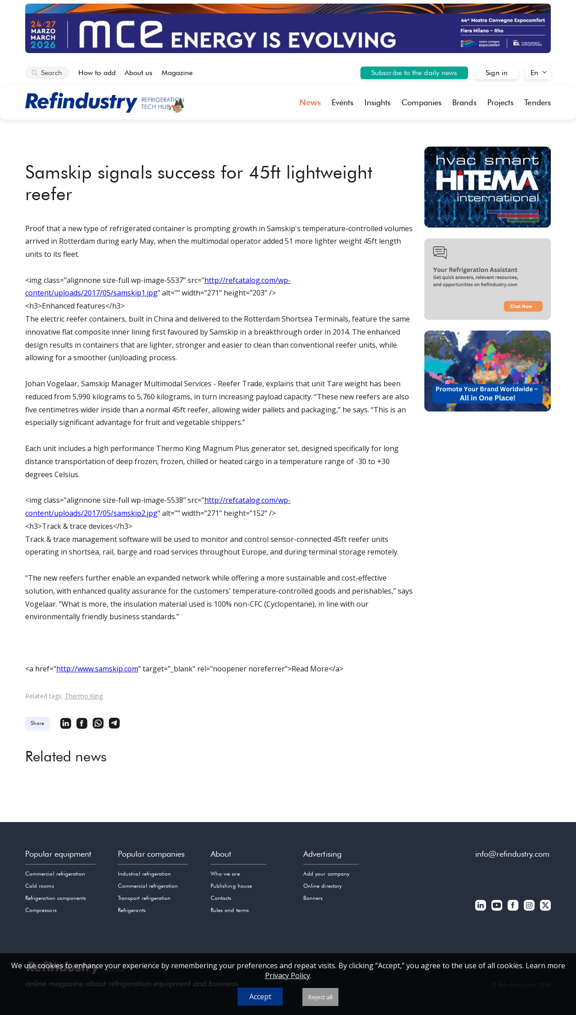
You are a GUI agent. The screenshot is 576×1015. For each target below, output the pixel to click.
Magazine (177, 72)
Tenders (537, 102)
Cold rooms (39, 885)
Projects (500, 102)
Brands (464, 102)
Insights (377, 102)
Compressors (41, 910)
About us (139, 72)
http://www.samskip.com (97, 669)
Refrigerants (132, 910)
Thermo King (84, 696)
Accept (260, 997)
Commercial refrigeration (55, 873)
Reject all (320, 997)
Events (343, 102)
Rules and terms (230, 910)
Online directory (322, 885)
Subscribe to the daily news (414, 72)
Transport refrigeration (144, 897)
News (310, 102)
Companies (421, 102)
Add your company (326, 873)
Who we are (225, 873)
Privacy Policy (287, 975)
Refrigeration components (55, 897)
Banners (313, 897)
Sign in (497, 72)
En (534, 72)
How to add (97, 72)
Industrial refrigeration (144, 873)
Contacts (221, 897)
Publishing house (231, 885)
